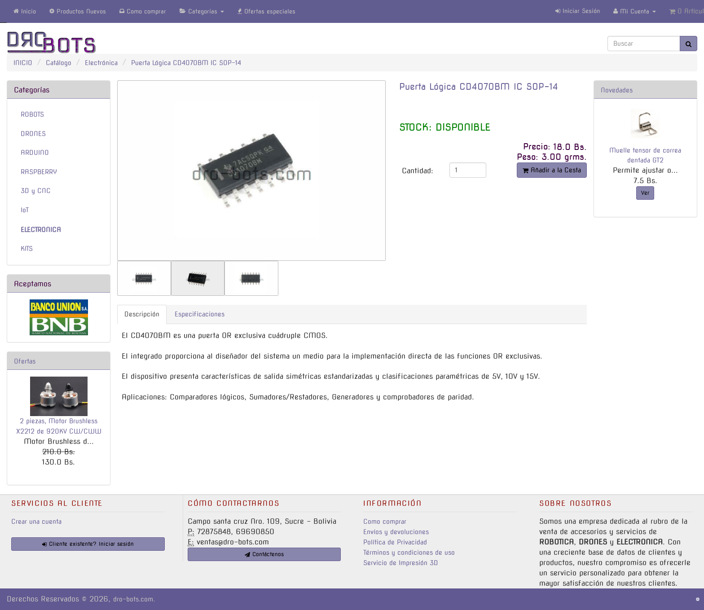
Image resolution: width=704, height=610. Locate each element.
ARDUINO (35, 153)
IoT (25, 210)
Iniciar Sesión (577, 11)
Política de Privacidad (395, 542)
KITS (27, 249)
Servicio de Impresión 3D (400, 563)
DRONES (33, 134)
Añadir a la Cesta (552, 170)
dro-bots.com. (134, 599)
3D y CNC (36, 191)
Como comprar (384, 522)
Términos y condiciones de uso (409, 553)
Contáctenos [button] (264, 554)
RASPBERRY (39, 172)
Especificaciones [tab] (199, 314)
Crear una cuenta (36, 522)
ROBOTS (32, 114)
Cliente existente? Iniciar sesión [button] (88, 543)
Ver (645, 192)
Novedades (617, 90)
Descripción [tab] (141, 314)
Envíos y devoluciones (396, 532)
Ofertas (24, 361)
